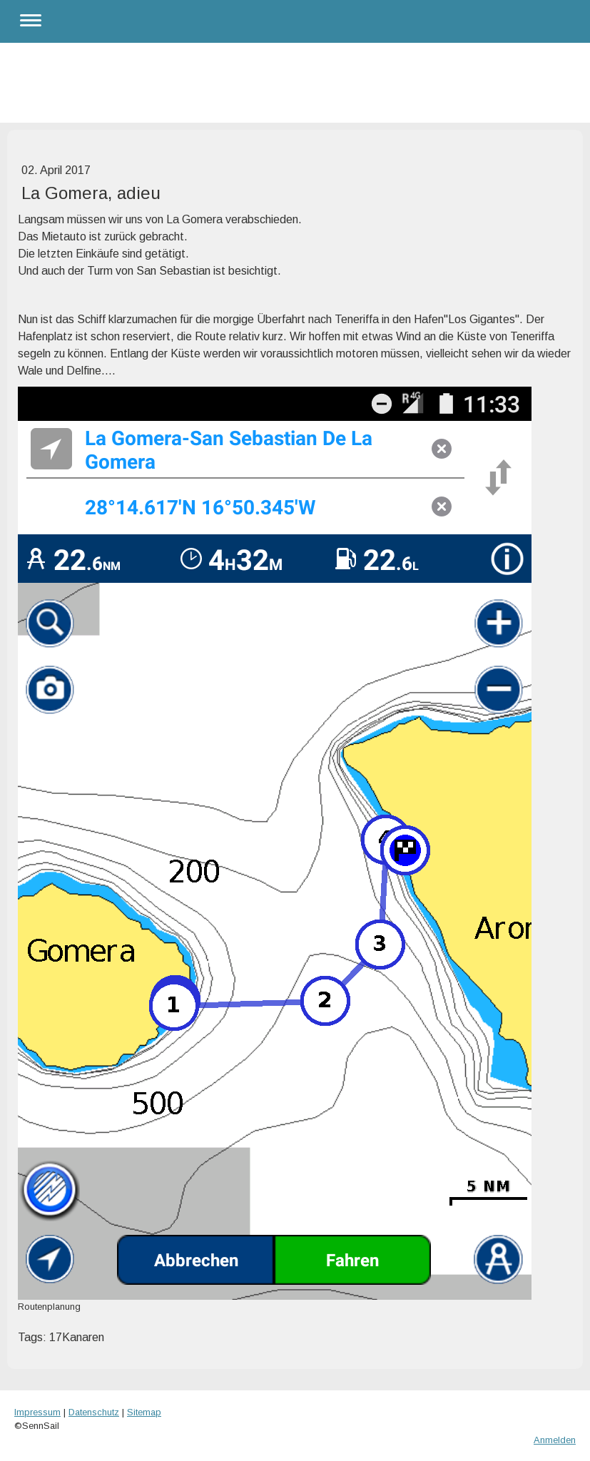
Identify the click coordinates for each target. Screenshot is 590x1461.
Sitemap (144, 1412)
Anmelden (555, 1440)
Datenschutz (93, 1412)
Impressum (37, 1412)
